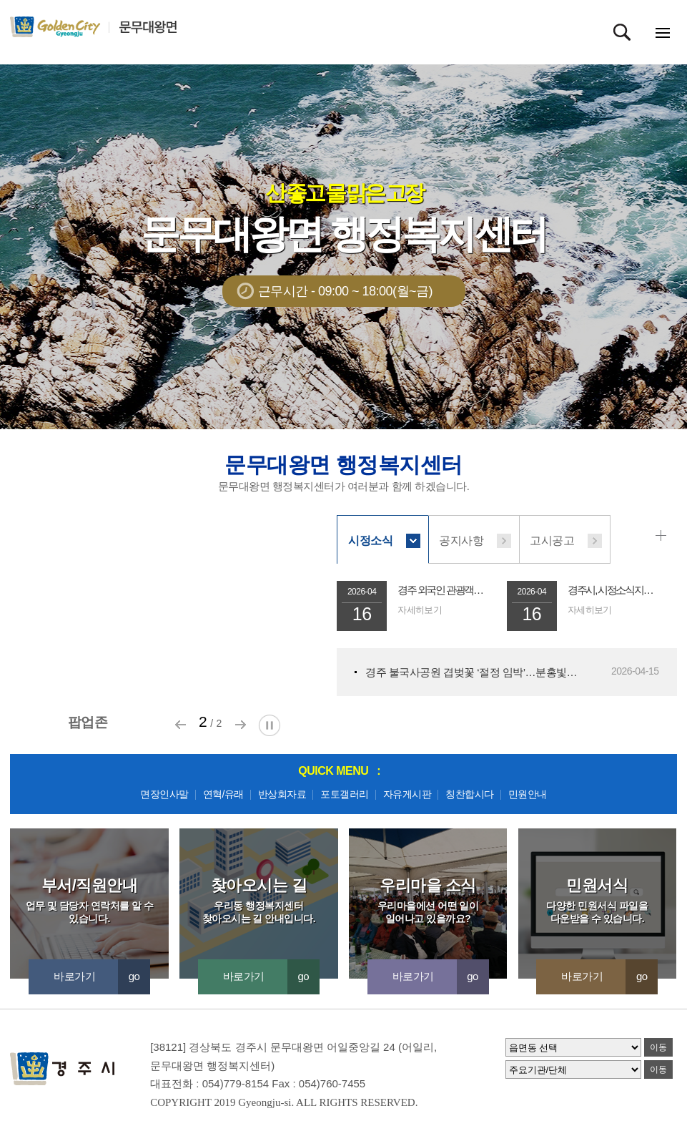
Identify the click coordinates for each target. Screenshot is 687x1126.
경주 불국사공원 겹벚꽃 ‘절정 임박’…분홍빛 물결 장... (471, 672)
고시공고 (552, 540)
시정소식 (370, 540)
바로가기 (102, 976)
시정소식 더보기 (663, 536)
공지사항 (461, 540)
